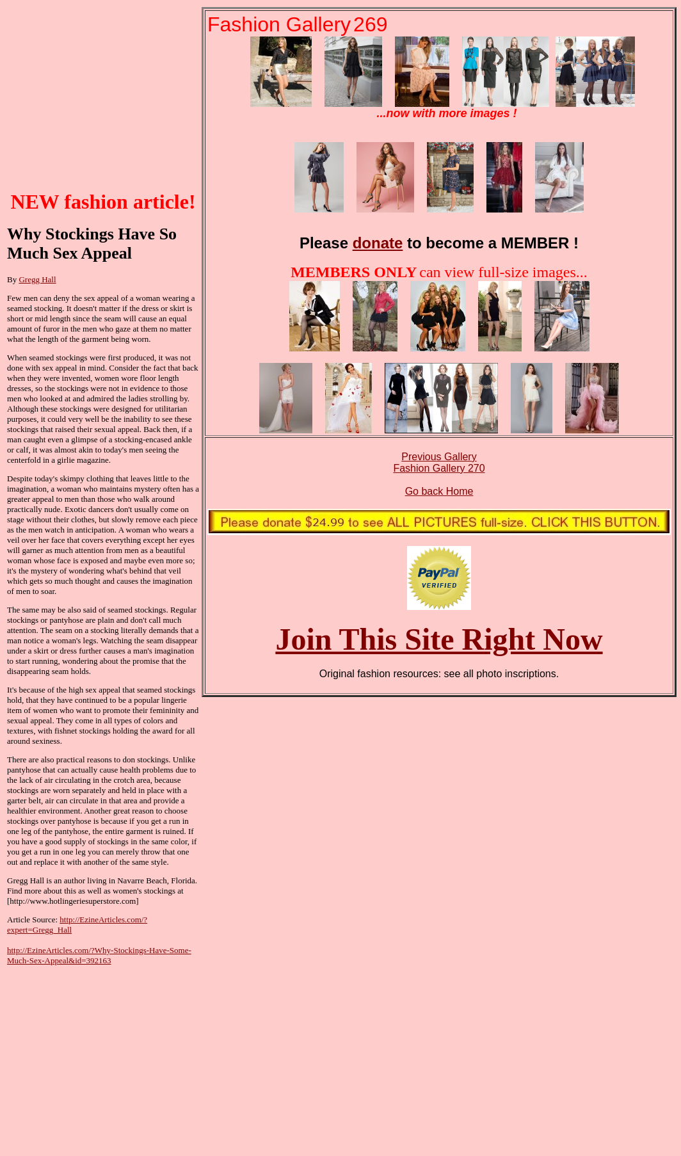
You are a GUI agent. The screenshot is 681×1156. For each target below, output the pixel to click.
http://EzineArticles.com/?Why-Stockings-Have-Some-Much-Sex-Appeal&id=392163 (99, 955)
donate (378, 243)
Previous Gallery (438, 456)
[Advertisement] (103, 99)
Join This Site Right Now (438, 639)
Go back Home (439, 491)
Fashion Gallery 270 (439, 468)
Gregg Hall (37, 279)
